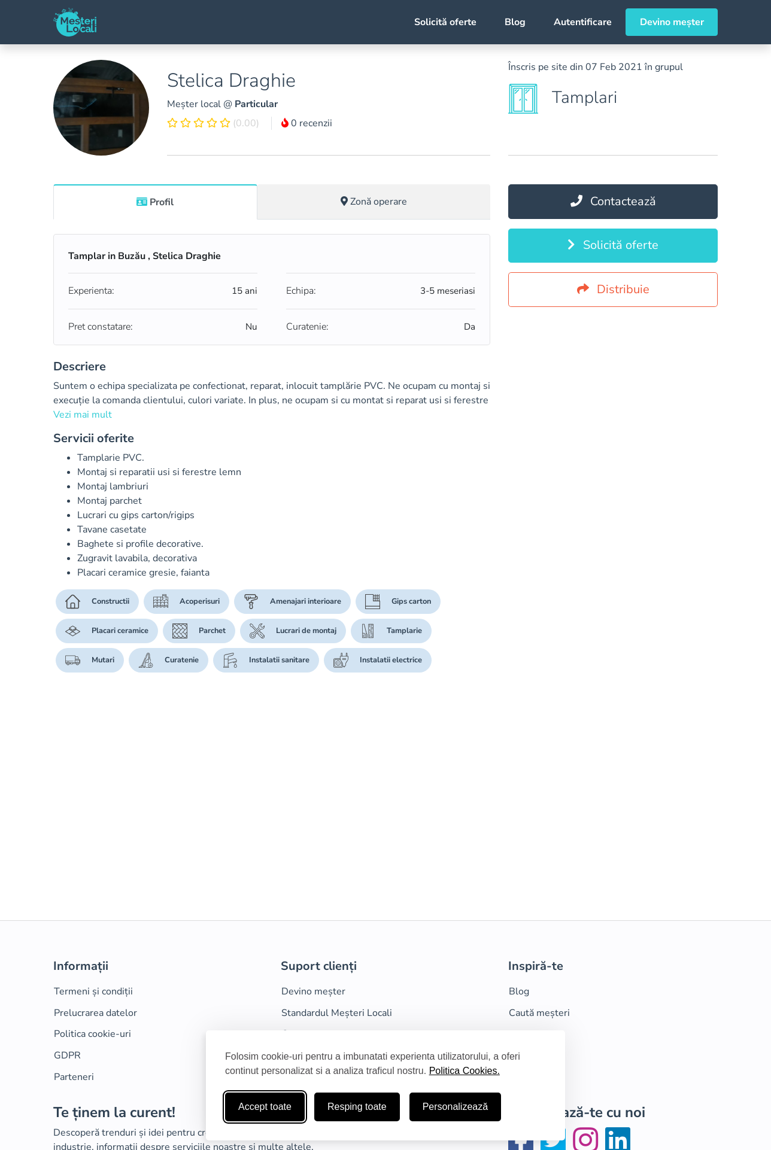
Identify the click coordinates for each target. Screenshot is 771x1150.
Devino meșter (672, 22)
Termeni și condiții (93, 991)
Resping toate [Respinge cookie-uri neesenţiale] (357, 1107)
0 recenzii (306, 123)
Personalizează (455, 1107)
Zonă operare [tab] (374, 201)
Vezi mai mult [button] (82, 414)
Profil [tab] (155, 202)
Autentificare (583, 22)
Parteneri (74, 1077)
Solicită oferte (445, 22)
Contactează (613, 201)
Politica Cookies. (464, 1071)
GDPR (67, 1055)
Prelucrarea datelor (95, 1013)
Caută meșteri (539, 1013)
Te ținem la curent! (114, 1112)
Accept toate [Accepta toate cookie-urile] (265, 1107)
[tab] (155, 201)
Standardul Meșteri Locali (336, 1013)
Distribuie (613, 289)
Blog (515, 22)
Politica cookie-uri (92, 1034)
